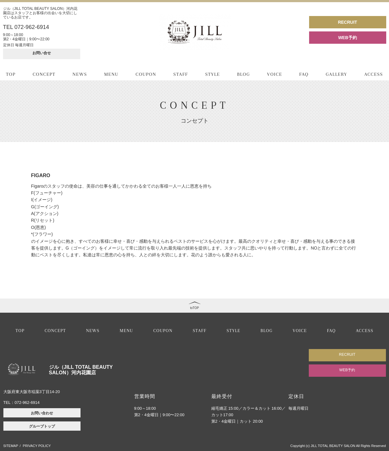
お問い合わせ (42, 413)
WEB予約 (347, 37)
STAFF (180, 74)
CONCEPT (44, 74)
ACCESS (373, 74)
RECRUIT (347, 22)
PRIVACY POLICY (37, 446)
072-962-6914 (26, 402)
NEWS (79, 74)
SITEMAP (10, 446)
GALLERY (336, 74)
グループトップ (42, 426)
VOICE (274, 74)
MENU (111, 74)
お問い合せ (41, 53)
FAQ (303, 74)
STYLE (212, 74)
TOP (11, 74)
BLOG (243, 74)
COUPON (146, 74)
